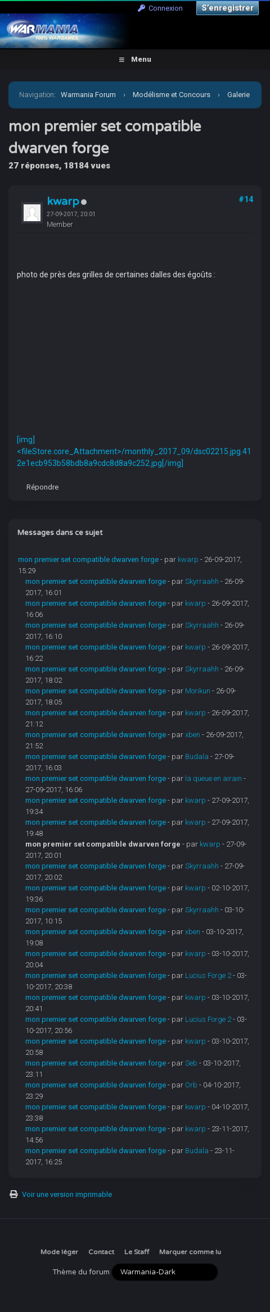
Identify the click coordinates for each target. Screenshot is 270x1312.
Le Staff (136, 1252)
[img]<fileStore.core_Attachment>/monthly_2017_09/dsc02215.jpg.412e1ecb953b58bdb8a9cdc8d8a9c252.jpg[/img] (134, 451)
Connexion (160, 8)
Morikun (197, 691)
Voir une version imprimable (67, 1194)
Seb (191, 1063)
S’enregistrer (227, 7)
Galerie (238, 94)
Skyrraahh (202, 581)
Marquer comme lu (190, 1252)
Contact (101, 1252)
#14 (245, 199)
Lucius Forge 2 (208, 975)
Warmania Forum (88, 94)
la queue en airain (213, 778)
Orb (191, 1085)
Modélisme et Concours (171, 94)
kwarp (63, 201)
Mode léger (59, 1252)
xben (192, 734)
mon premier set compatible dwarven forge (88, 559)
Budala (197, 756)
